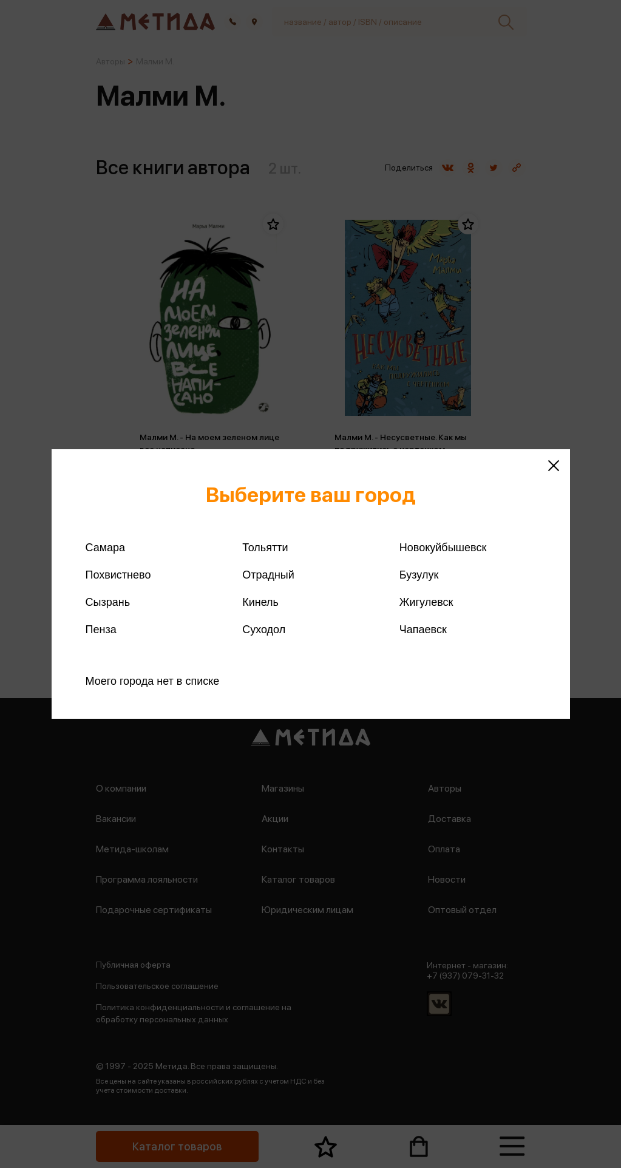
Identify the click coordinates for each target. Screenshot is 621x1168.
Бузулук (418, 575)
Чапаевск (423, 629)
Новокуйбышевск (442, 548)
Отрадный (268, 575)
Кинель (260, 602)
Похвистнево (118, 575)
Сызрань (108, 602)
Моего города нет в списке (153, 681)
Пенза (101, 629)
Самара (106, 548)
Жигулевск (426, 602)
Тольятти (265, 548)
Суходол (263, 629)
